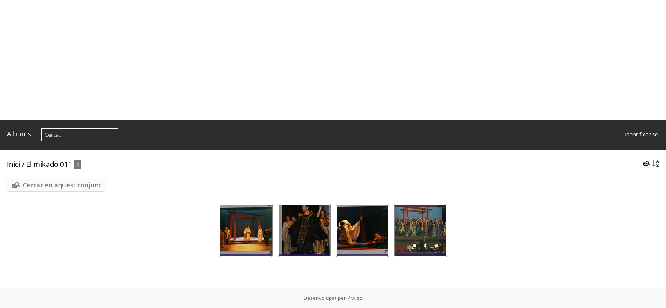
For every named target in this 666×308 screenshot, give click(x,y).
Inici (13, 164)
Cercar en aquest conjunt (62, 185)
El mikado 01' (48, 164)
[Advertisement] (257, 60)
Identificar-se (641, 134)
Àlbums (19, 134)
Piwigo (355, 298)
